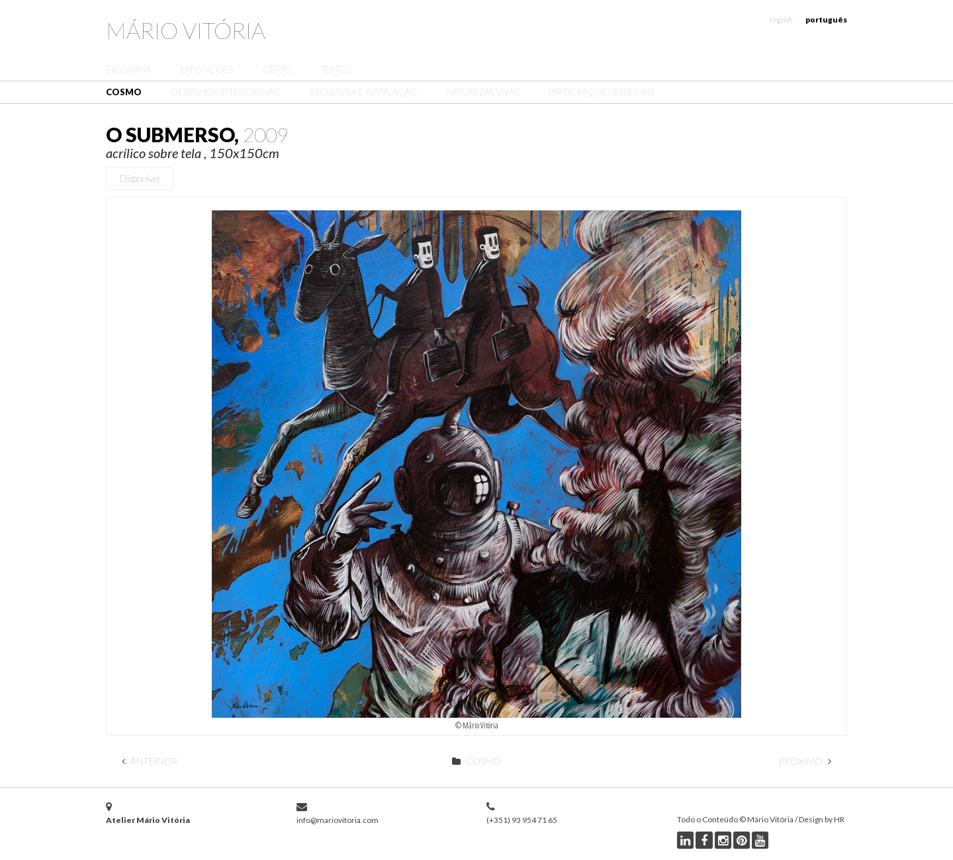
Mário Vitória (185, 30)
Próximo (805, 761)
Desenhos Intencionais (225, 92)
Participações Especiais (601, 92)
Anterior (149, 761)
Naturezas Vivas (483, 92)
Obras (277, 69)
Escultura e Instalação (363, 92)
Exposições (207, 69)
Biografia (128, 69)
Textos (336, 69)
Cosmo (124, 92)
